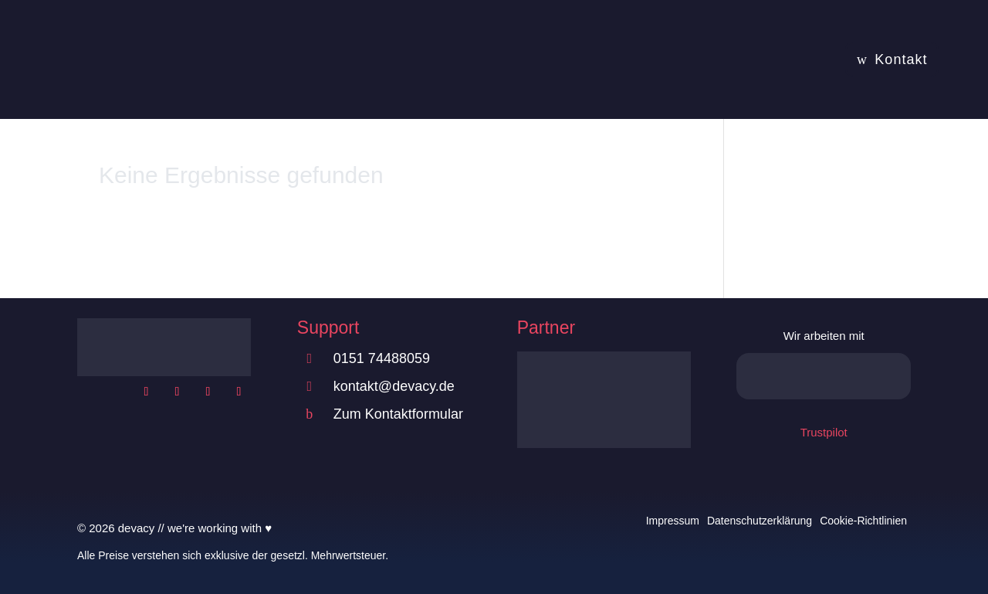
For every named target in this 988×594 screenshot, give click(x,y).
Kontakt (901, 59)
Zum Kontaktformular (398, 414)
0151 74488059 (381, 358)
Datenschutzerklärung (759, 520)
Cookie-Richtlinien (863, 520)
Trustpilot (824, 432)
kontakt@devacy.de (394, 386)
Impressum (672, 520)
